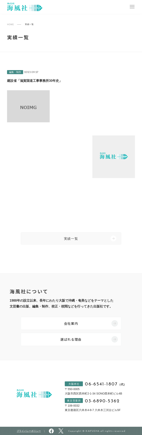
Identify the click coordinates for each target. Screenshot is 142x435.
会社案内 (71, 323)
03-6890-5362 (102, 401)
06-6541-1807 (105, 384)
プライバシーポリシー (29, 431)
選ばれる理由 (71, 339)
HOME (10, 24)
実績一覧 (71, 238)
